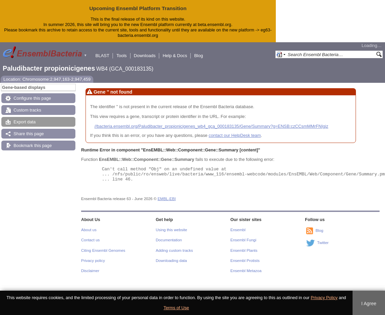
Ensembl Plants (244, 250)
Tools (121, 55)
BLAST (102, 55)
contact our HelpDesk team (235, 135)
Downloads (144, 55)
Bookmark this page (33, 145)
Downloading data (171, 261)
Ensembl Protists (245, 261)
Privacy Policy (324, 297)
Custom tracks (27, 110)
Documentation (169, 240)
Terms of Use (176, 307)
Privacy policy (93, 261)
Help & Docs (175, 55)
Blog (198, 55)
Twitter (323, 243)
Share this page (29, 133)
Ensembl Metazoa (246, 271)
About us (88, 230)
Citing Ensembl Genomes (103, 250)
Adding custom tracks (174, 250)
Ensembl (238, 230)
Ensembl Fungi (244, 240)
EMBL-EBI (167, 199)
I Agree (369, 303)
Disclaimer (90, 271)
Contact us (90, 240)
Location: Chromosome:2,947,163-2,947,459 (47, 79)
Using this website (171, 230)
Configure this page (32, 98)
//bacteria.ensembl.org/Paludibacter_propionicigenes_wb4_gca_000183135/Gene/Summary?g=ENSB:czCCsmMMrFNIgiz (211, 126)
